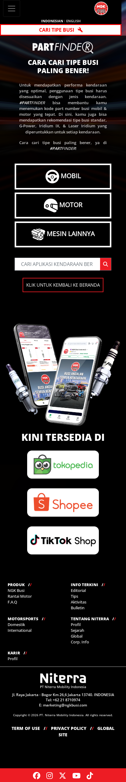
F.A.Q (12, 602)
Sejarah (77, 630)
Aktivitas (78, 602)
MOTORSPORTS (26, 618)
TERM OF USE (29, 728)
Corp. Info (80, 642)
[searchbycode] (57, 264)
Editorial (78, 590)
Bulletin (78, 607)
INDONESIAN (52, 21)
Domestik (16, 624)
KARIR (17, 653)
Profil (76, 624)
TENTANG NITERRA (93, 618)
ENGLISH (73, 21)
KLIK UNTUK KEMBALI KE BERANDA (63, 285)
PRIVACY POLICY (72, 728)
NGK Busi (16, 590)
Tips (74, 596)
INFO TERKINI (88, 584)
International (19, 630)
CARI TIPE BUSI (61, 30)
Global (76, 636)
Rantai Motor (20, 596)
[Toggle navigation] (11, 8)
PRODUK (20, 584)
